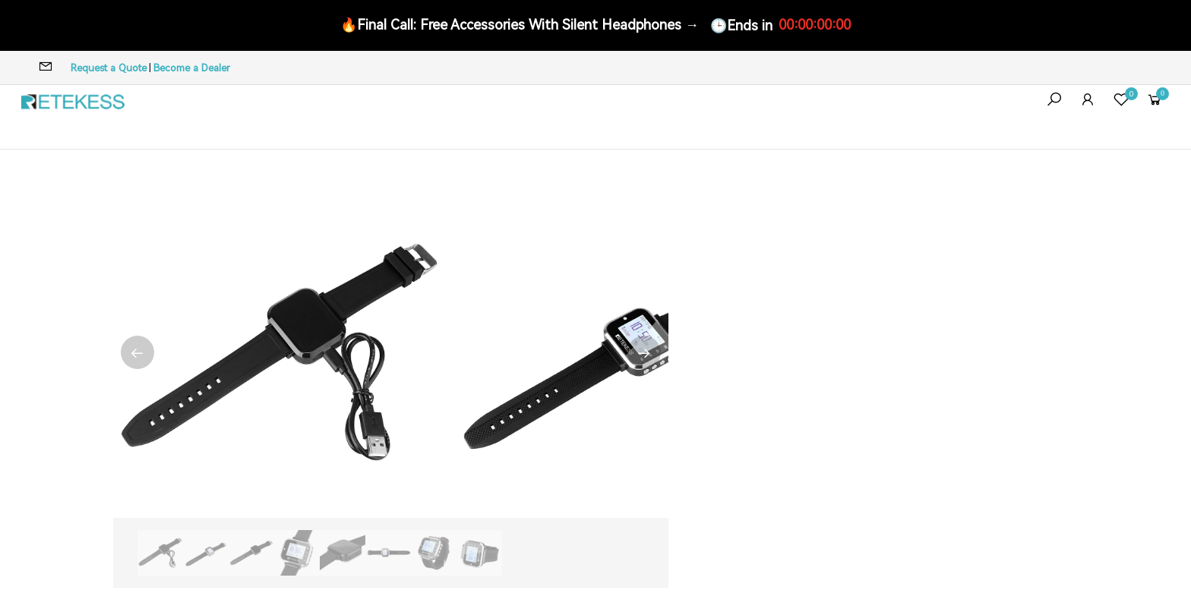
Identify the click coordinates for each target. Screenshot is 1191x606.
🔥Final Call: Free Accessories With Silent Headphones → (519, 25)
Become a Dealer (191, 68)
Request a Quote (109, 68)
